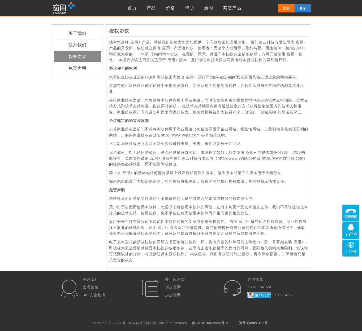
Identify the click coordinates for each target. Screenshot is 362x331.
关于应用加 (175, 279)
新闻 (208, 8)
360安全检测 (94, 295)
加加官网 (173, 295)
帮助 (189, 8)
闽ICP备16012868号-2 (210, 323)
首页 (132, 8)
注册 (286, 8)
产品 (151, 8)
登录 (302, 8)
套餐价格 (91, 287)
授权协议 (77, 56)
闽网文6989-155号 (253, 323)
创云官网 (173, 287)
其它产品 (232, 8)
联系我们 (77, 45)
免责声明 (77, 68)
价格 (170, 8)
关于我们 (77, 33)
